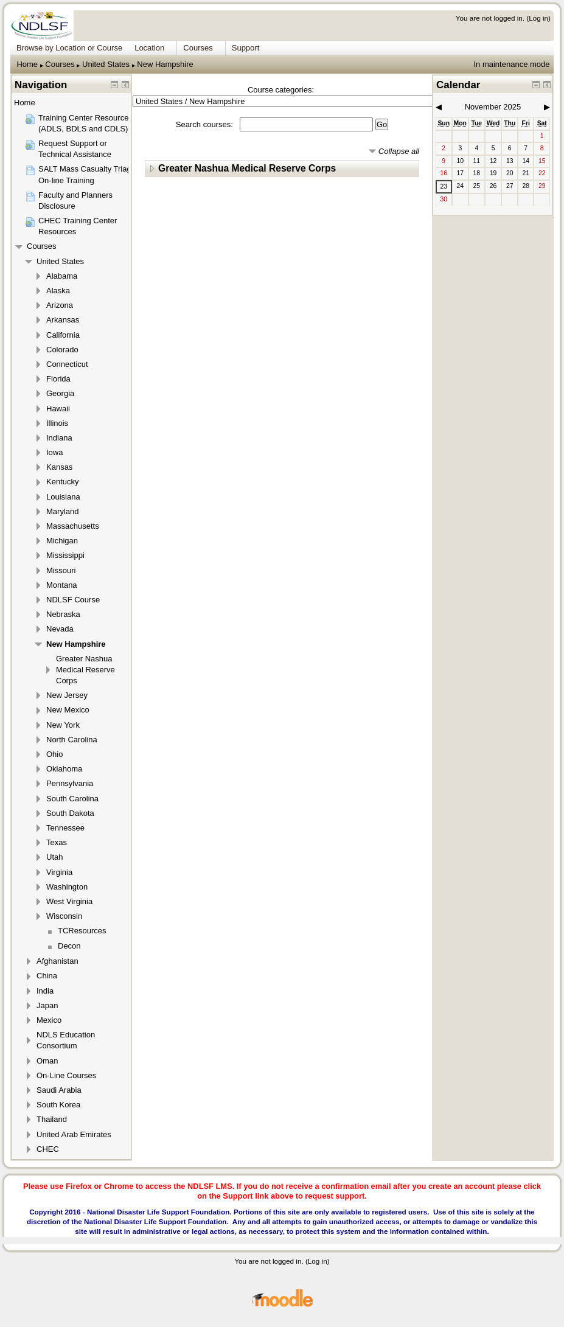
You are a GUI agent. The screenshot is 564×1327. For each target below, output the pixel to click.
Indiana (59, 437)
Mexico (49, 1020)
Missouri (60, 570)
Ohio (54, 754)
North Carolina (71, 739)
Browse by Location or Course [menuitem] (69, 47)
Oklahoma (64, 768)
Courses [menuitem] (197, 47)
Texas (56, 842)
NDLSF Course (73, 599)
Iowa (54, 452)
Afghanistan (57, 961)
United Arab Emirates (74, 1134)
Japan (47, 1005)
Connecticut (67, 364)
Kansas (59, 467)
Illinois (57, 423)
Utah (54, 857)
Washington (67, 886)
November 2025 (493, 106)
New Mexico (67, 709)
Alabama (61, 275)
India (45, 990)
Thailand (52, 1119)
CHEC (48, 1149)
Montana (61, 585)
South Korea (58, 1104)
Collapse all (398, 151)
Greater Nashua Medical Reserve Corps (247, 168)
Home (27, 64)
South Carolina (72, 798)
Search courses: (205, 124)
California (63, 335)
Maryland (62, 511)
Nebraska (63, 614)
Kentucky (62, 481)
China (47, 975)
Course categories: (281, 89)
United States (106, 64)
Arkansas (62, 319)
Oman (47, 1060)
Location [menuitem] (149, 47)
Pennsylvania (69, 783)
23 (443, 186)
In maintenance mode (511, 64)
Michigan (62, 540)
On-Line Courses (66, 1075)
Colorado (62, 349)
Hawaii (58, 408)
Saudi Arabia (59, 1090)
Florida (58, 378)
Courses (59, 64)
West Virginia (69, 901)
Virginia (59, 872)
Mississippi (65, 555)
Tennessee (65, 827)
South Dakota (70, 813)
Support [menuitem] (246, 47)
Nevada (60, 628)
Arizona (59, 305)
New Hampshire (165, 64)
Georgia (60, 393)
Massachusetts (72, 526)
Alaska (58, 290)
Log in (538, 18)
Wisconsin (64, 916)
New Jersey (67, 695)
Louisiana (63, 496)
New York (63, 725)
